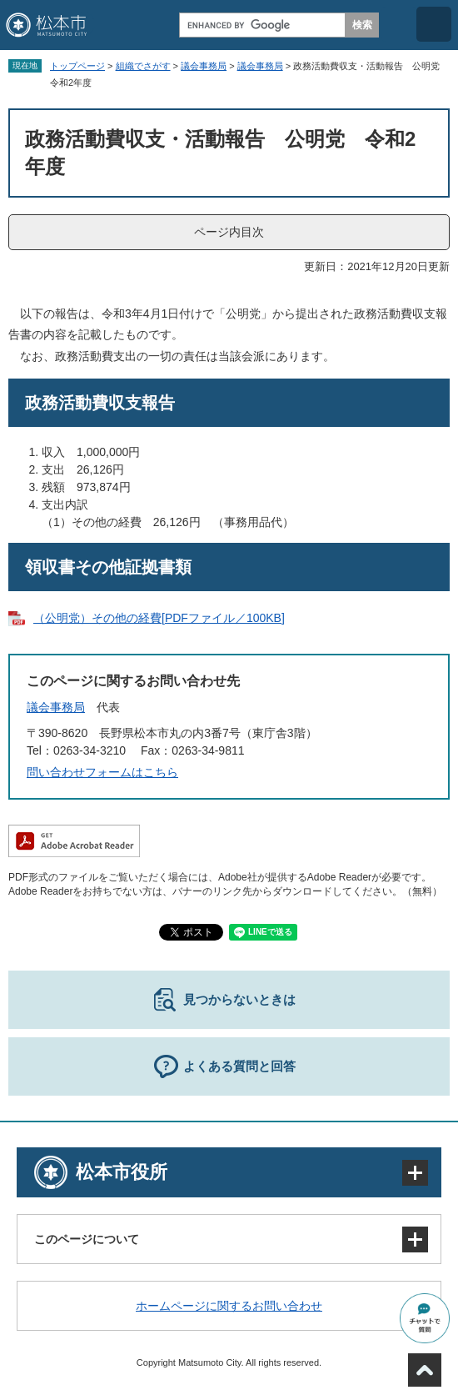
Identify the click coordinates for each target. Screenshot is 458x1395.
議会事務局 (204, 66)
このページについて (86, 1239)
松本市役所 (121, 1172)
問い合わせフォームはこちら (102, 772)
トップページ (77, 66)
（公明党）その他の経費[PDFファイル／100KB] (159, 618)
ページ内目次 (229, 231)
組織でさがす (143, 66)
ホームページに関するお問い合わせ (229, 1305)
